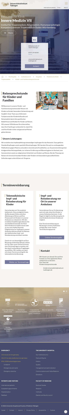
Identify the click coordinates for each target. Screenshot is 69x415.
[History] (38, 361)
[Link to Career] (4, 410)
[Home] (2, 77)
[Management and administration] (46, 368)
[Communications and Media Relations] (47, 371)
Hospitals (39, 77)
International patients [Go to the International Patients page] (50, 7)
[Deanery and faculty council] (44, 395)
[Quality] (38, 364)
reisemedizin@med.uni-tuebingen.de (35, 60)
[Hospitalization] (6, 392)
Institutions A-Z (26, 77)
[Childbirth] (7, 364)
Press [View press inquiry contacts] (59, 7)
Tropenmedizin (5, 79)
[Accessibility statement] (42, 410)
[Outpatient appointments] (9, 388)
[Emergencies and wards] (11, 368)
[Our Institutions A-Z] (42, 354)
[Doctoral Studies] (41, 385)
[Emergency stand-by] (10, 371)
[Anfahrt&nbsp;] (34, 66)
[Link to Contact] (12, 410)
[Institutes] (39, 392)
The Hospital (12, 77)
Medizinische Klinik (52, 77)
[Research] (38, 388)
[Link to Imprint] (20, 410)
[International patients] (8, 385)
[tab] (64, 291)
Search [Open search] (66, 7)
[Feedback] (4, 395)
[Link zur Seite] (17, 262)
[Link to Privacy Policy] (31, 410)
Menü (8, 33)
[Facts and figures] (41, 358)
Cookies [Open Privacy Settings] (52, 410)
